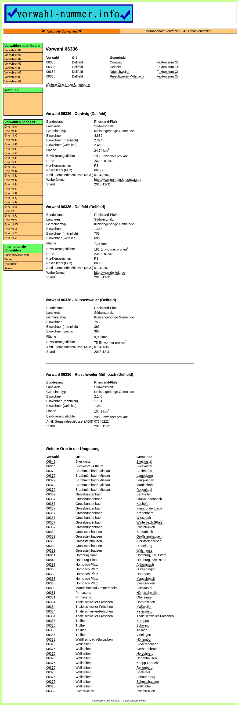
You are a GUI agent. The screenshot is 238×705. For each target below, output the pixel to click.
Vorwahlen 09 (13, 81)
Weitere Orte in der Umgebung (68, 84)
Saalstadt (143, 672)
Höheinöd (144, 639)
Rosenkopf (144, 489)
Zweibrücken (146, 527)
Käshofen (143, 504)
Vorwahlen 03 (13, 54)
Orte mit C (10, 135)
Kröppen (143, 621)
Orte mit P (10, 193)
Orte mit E (10, 144)
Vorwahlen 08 (13, 77)
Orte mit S (10, 206)
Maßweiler (144, 607)
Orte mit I (10, 162)
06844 (50, 466)
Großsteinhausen (149, 536)
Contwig (116, 62)
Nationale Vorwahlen (62, 31)
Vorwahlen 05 (13, 63)
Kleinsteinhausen (149, 541)
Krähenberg (145, 513)
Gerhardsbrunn (148, 649)
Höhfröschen (146, 602)
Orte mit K (10, 171)
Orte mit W (11, 224)
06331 (50, 592)
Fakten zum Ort (168, 62)
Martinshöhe (146, 485)
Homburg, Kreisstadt (151, 555)
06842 (50, 461)
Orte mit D (10, 140)
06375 (50, 644)
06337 (50, 494)
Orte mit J (10, 166)
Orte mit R (10, 202)
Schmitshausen (148, 681)
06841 (50, 555)
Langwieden (145, 480)
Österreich (10, 264)
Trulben (142, 630)
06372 (50, 471)
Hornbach (144, 574)
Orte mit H (10, 157)
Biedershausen (147, 644)
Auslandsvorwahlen (16, 255)
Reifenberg (145, 667)
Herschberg (145, 653)
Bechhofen (144, 471)
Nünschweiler (120, 72)
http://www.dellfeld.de (109, 272)
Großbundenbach (149, 499)
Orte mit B (10, 131)
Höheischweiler (148, 592)
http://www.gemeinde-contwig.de (117, 179)
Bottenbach (145, 532)
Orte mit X (10, 229)
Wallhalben (145, 686)
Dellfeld (115, 67)
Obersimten (145, 597)
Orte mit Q (10, 197)
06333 (50, 639)
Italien (8, 268)
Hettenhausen (147, 658)
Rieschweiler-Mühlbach (127, 76)
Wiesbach (144, 518)
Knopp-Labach (147, 663)
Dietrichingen (146, 569)
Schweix (143, 625)
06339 (50, 532)
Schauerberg (146, 677)
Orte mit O (10, 189)
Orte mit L (10, 175)
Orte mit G (10, 153)
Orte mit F (10, 149)
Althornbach (145, 564)
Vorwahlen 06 (13, 68)
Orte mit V (10, 220)
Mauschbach (146, 578)
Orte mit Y (10, 233)
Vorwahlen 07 (13, 72)
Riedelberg (144, 546)
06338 (50, 564)
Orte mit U (10, 215)
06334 (50, 602)
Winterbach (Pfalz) (150, 522)
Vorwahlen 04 (13, 59)
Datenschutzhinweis (134, 700)
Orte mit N (10, 184)
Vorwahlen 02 (13, 50)
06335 (50, 621)
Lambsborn (145, 475)
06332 (50, 691)
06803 (50, 588)
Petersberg (144, 611)
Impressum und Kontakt (105, 700)
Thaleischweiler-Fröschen (155, 616)
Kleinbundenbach (149, 508)
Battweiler (144, 494)
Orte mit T (10, 211)
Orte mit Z (10, 238)
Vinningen (144, 635)
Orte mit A (10, 126)
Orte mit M (11, 180)
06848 (50, 560)
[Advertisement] (23, 103)
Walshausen (146, 550)
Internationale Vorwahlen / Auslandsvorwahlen (178, 31)
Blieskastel (144, 461)
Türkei (8, 259)
